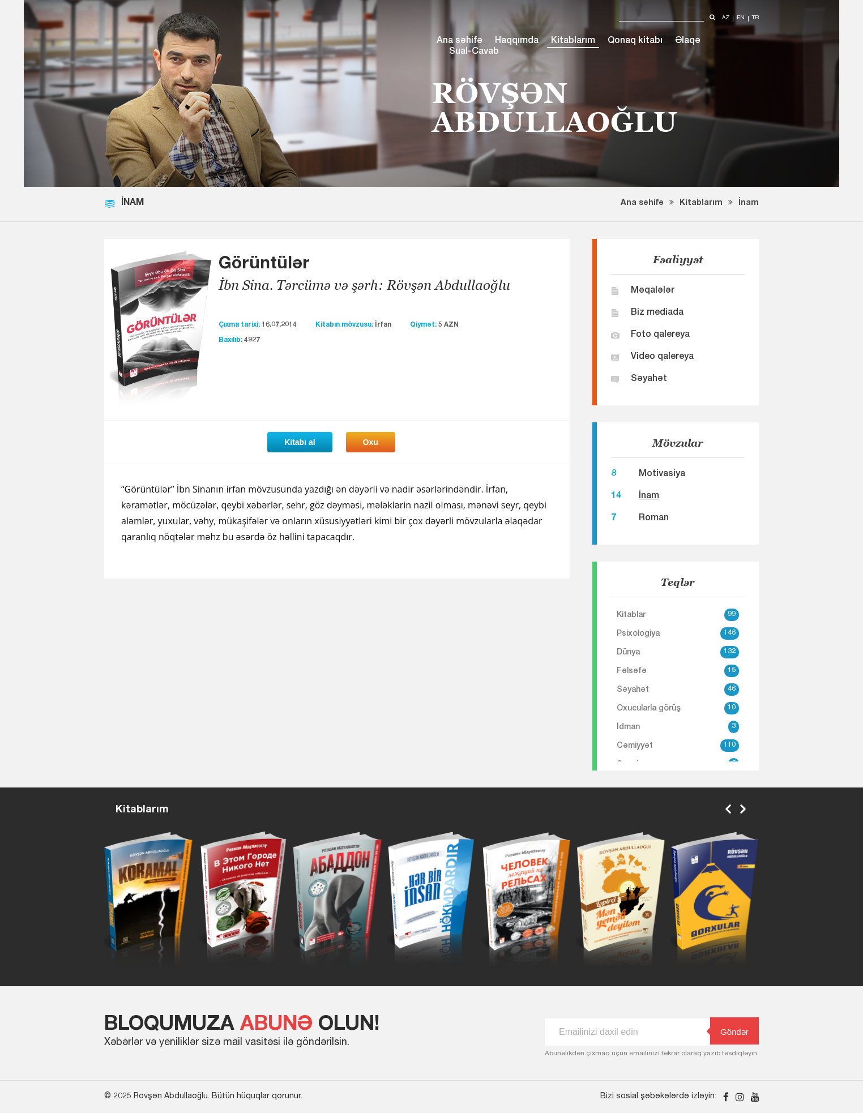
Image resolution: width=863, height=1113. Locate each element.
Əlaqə (687, 41)
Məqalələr (652, 291)
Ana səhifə (459, 41)
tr (755, 18)
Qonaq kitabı (635, 41)
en (741, 18)
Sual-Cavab (474, 52)
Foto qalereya (660, 335)
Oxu (370, 442)
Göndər (729, 1031)
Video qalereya (662, 357)
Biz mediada (657, 313)
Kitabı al (299, 442)
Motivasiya (662, 474)
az (725, 18)
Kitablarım (573, 41)
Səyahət (649, 379)
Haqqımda (517, 41)
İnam (748, 203)
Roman (654, 518)
